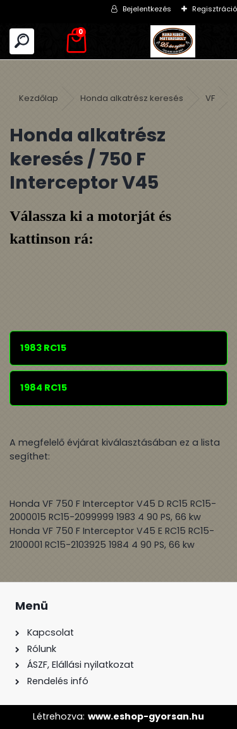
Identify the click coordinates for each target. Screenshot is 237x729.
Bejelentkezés (147, 9)
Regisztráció (214, 9)
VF (210, 98)
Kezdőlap (38, 98)
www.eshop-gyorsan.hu (146, 716)
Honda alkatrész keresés (131, 98)
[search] (22, 41)
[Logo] (173, 41)
